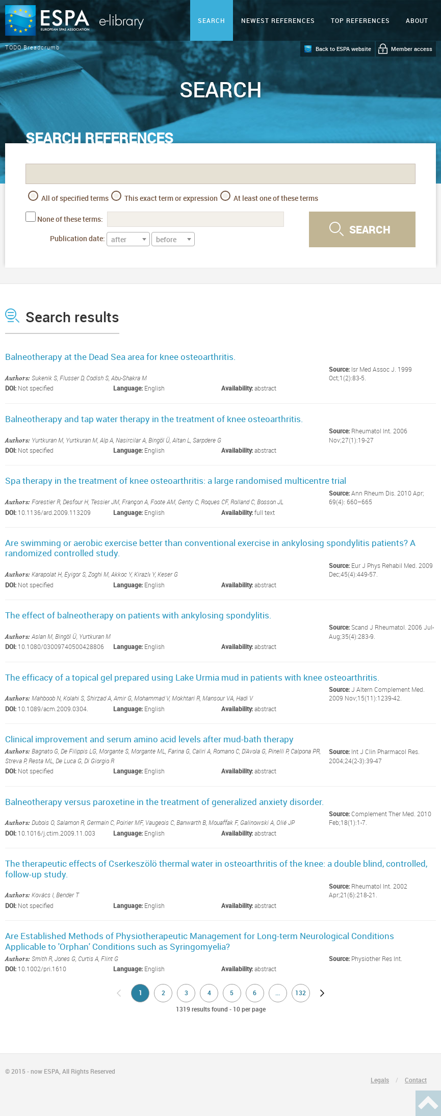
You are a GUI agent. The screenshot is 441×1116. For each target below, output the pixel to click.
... (277, 993)
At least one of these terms (269, 197)
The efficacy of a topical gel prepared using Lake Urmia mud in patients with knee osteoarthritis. (192, 677)
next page (322, 993)
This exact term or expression (164, 197)
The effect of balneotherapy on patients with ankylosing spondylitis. (138, 615)
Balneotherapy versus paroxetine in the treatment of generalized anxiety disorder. (164, 802)
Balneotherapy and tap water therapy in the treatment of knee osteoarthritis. (154, 419)
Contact (416, 1080)
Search (211, 20)
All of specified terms (68, 197)
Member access (411, 49)
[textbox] (128, 239)
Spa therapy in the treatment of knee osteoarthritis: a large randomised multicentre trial (175, 480)
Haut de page (428, 1103)
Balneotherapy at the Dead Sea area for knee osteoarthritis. (120, 356)
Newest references (278, 20)
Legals (380, 1080)
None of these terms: (70, 219)
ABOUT (417, 20)
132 (300, 993)
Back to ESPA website (343, 49)
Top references (360, 20)
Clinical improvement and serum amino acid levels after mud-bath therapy (149, 739)
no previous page (119, 993)
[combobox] (128, 239)
